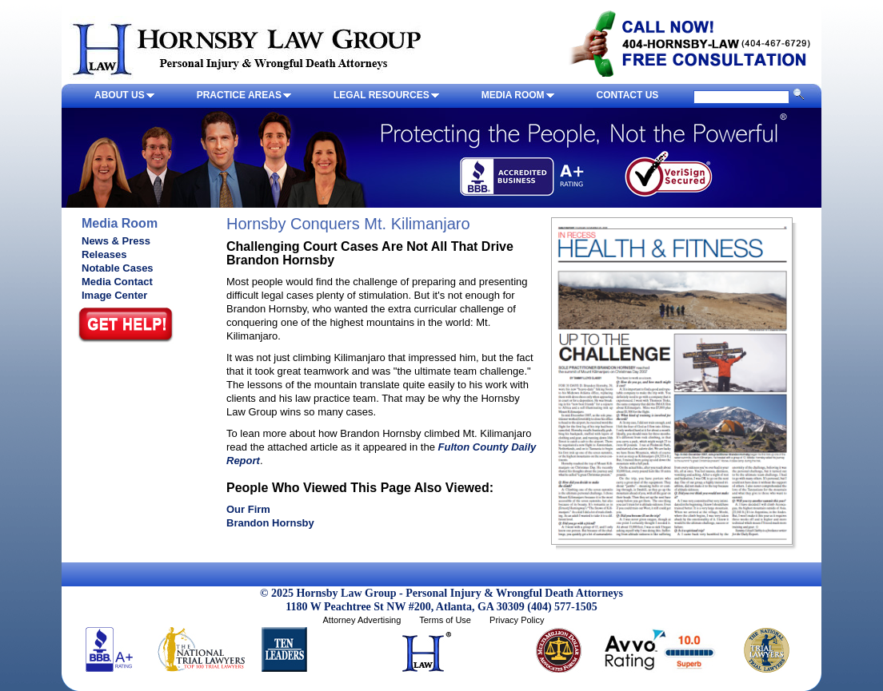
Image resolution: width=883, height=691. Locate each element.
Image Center (114, 295)
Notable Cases (118, 268)
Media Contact (117, 282)
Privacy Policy (516, 620)
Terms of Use (445, 620)
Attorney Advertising (361, 620)
